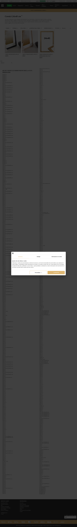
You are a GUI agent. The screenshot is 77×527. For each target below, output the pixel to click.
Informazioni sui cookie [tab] (57, 256)
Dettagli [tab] (38, 256)
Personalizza (38, 272)
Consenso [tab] (20, 256)
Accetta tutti (56, 272)
